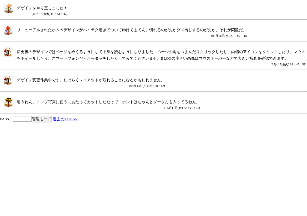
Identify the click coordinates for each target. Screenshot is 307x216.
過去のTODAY (65, 119)
